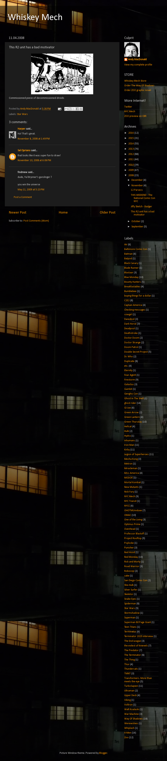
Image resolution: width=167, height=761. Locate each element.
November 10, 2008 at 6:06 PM (34, 160)
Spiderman (130, 603)
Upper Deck (130, 695)
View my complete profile (138, 65)
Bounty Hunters (132, 282)
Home (63, 213)
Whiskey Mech (35, 17)
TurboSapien (131, 686)
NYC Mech (129, 111)
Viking (127, 700)
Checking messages (134, 310)
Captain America (133, 305)
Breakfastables (132, 286)
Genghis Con (131, 394)
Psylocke (129, 543)
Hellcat (128, 426)
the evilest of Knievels (136, 645)
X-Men (127, 733)
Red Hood (129, 552)
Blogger (103, 753)
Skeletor (128, 594)
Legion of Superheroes (136, 454)
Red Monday (131, 557)
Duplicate (129, 361)
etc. (126, 366)
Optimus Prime (132, 524)
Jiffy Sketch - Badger (141, 206)
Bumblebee (130, 291)
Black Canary (131, 263)
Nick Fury (129, 492)
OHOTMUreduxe (133, 510)
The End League (132, 641)
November (137, 185)
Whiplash (129, 728)
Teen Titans (130, 627)
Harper (21, 129)
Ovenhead (129, 529)
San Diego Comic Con (135, 580)
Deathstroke (131, 333)
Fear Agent (130, 375)
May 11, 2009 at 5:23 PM (31, 189)
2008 (131, 175)
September (137, 226)
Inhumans (129, 440)
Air (125, 244)
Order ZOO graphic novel (137, 90)
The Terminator (132, 655)
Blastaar (128, 272)
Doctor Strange (132, 342)
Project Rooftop (133, 538)
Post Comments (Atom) (36, 221)
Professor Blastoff (134, 533)
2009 (131, 170)
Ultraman (129, 690)
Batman (128, 254)
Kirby (127, 449)
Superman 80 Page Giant (137, 622)
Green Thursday (133, 422)
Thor (127, 664)
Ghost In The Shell (134, 398)
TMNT (127, 673)
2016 (131, 133)
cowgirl (128, 314)
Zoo (126, 737)
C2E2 (127, 300)
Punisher (129, 547)
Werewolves (131, 723)
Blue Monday (131, 277)
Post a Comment (23, 197)
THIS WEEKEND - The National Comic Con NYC (143, 198)
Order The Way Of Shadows (139, 85)
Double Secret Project (136, 352)
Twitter (128, 107)
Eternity (128, 370)
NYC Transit (130, 501)
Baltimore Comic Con (135, 249)
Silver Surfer (130, 590)
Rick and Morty (132, 562)
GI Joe (127, 408)
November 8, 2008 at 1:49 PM (34, 139)
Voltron (128, 705)
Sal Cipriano (24, 150)
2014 (131, 143)
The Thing (129, 660)
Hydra (127, 436)
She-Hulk (129, 585)
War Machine (131, 714)
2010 (131, 165)
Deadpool (129, 328)
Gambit (128, 389)
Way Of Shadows (133, 719)
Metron (128, 464)
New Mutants (131, 487)
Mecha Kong (131, 459)
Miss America (131, 473)
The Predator (131, 650)
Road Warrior (131, 566)
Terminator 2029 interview (138, 636)
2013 (131, 149)
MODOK (128, 478)
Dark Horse (130, 324)
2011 (131, 159)
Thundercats (131, 669)
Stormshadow (132, 613)
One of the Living (133, 519)
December (137, 180)
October (136, 221)
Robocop (129, 571)
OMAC (127, 515)
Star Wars (22, 114)
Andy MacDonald (137, 59)
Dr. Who (128, 356)
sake (126, 576)
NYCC (127, 506)
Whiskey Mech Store (135, 81)
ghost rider (130, 403)
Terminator (130, 631)
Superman (129, 617)
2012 (131, 154)
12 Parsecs (137, 190)
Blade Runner (131, 268)
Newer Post (17, 213)
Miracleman (130, 468)
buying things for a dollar (137, 296)
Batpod (128, 258)
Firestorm (129, 380)
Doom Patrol (131, 347)
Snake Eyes (130, 599)
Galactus (129, 384)
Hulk (126, 431)
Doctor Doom (131, 338)
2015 (131, 138)
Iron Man (129, 445)
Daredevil (129, 319)
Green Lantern (132, 417)
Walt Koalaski (131, 709)
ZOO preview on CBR (135, 116)
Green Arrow (131, 412)
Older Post (108, 213)
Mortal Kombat (132, 482)
